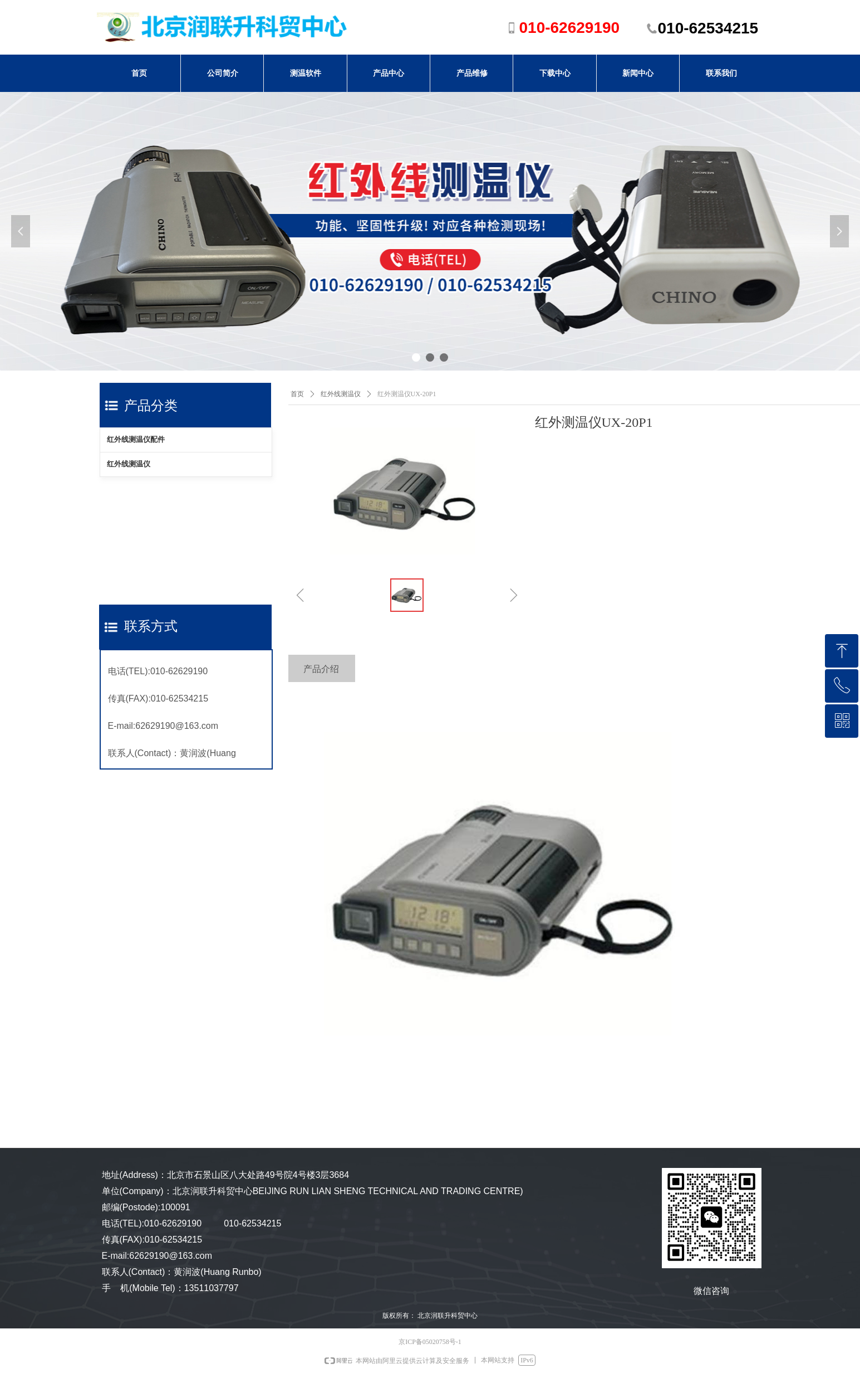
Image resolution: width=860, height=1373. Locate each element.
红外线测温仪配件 (136, 439)
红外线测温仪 (128, 464)
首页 (297, 394)
